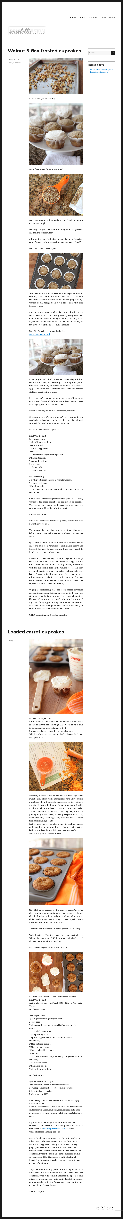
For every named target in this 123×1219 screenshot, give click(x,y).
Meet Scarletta (108, 17)
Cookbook (94, 17)
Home (73, 17)
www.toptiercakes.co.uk (54, 1129)
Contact (82, 17)
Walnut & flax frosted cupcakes (44, 51)
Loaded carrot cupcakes (36, 632)
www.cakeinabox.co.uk (39, 334)
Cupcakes (16, 63)
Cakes (10, 63)
